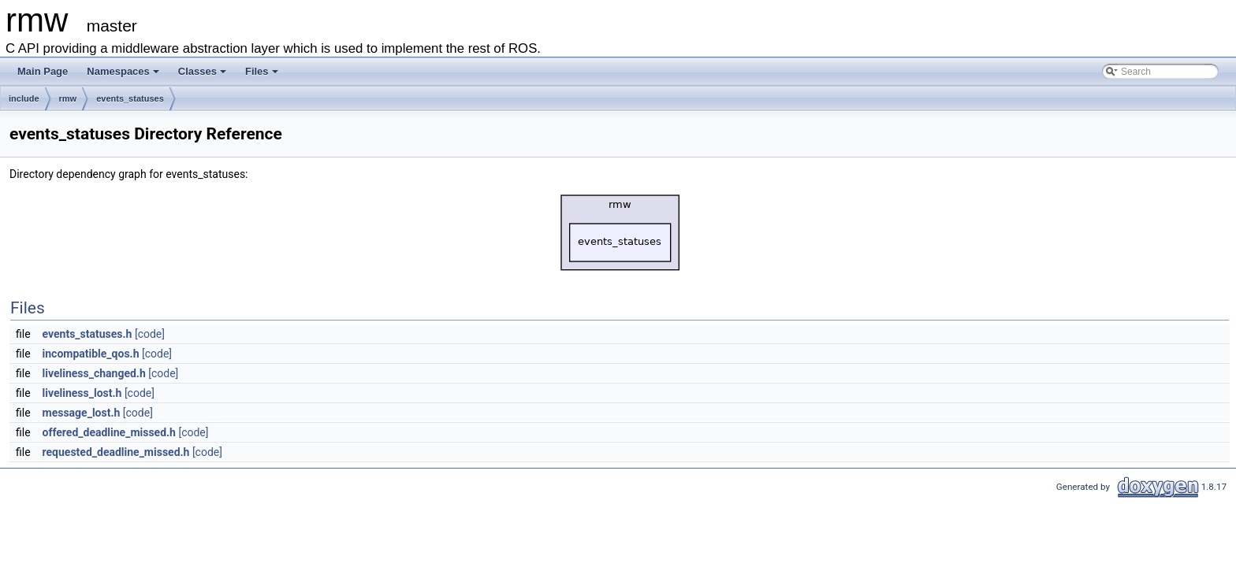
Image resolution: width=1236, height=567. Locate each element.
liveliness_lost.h (82, 393)
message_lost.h (82, 412)
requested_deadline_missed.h (116, 452)
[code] (150, 334)
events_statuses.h (87, 334)
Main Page (42, 71)
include (24, 98)
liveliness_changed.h (94, 373)
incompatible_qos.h (91, 353)
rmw (68, 98)
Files (261, 71)
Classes (202, 71)
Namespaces (123, 71)
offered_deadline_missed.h (109, 432)
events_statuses (130, 98)
